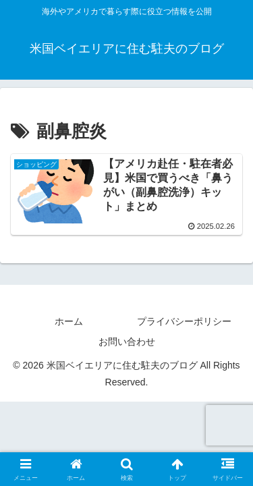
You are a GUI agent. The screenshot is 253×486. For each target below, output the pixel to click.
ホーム (69, 321)
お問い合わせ (127, 341)
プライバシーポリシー (184, 321)
